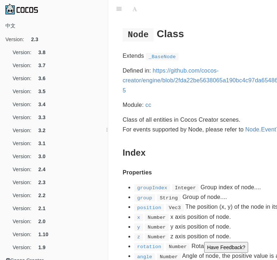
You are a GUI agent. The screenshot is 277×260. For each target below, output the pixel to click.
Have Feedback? (226, 247)
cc (148, 105)
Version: (24, 39)
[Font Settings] (134, 9)
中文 (10, 26)
